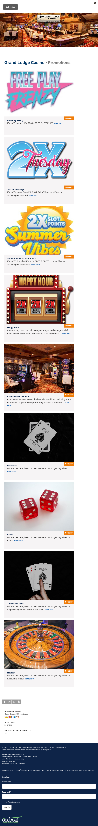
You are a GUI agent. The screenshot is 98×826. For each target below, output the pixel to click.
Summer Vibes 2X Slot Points (21, 258)
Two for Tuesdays (15, 189)
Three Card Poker (15, 604)
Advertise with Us (8, 761)
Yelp (18, 702)
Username (6, 782)
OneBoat (17, 770)
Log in (7, 807)
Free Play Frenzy (15, 120)
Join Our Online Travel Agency (13, 759)
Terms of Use (49, 747)
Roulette (11, 673)
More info (58, 123)
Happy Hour (13, 327)
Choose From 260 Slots (18, 396)
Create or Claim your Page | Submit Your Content (19, 756)
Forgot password (14, 802)
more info (69, 395)
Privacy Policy (61, 747)
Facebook (4, 702)
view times (69, 119)
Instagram (9, 702)
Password (6, 792)
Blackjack (12, 465)
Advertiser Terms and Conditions (13, 763)
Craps (10, 534)
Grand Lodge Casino (24, 62)
